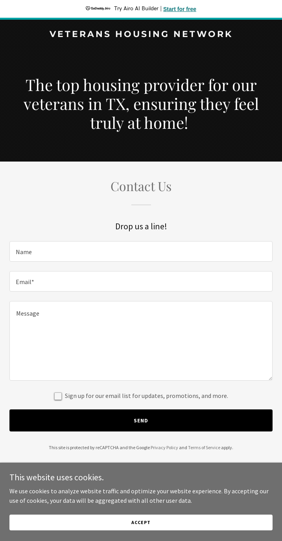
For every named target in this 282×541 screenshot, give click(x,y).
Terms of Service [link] (204, 447)
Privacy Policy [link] (164, 447)
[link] (141, 35)
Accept (140, 522)
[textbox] (141, 251)
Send (141, 420)
